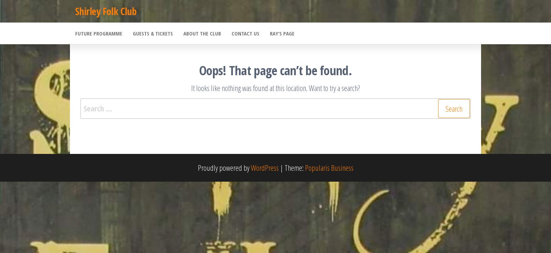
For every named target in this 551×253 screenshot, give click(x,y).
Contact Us (245, 33)
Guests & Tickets (153, 33)
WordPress (265, 167)
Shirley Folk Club (105, 11)
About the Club (202, 33)
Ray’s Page (282, 33)
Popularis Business (329, 167)
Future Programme (98, 33)
